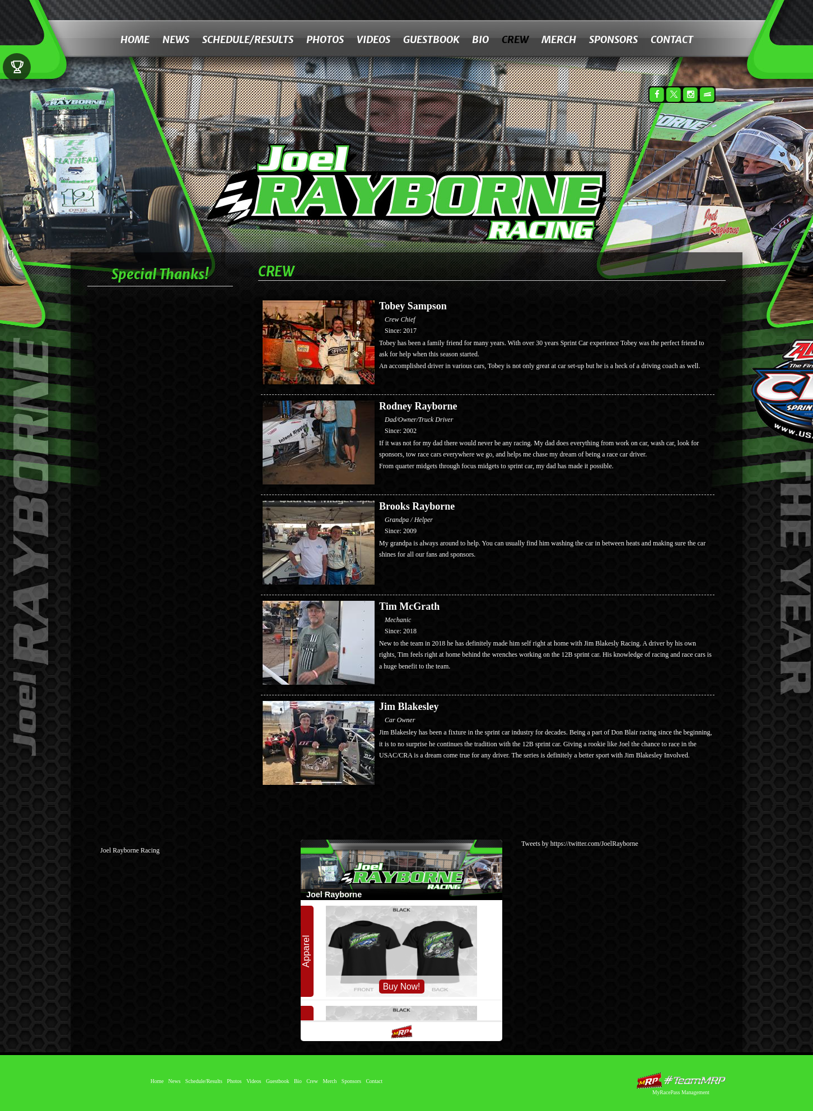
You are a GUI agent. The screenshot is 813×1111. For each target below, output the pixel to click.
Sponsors (613, 39)
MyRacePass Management (680, 1092)
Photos (325, 39)
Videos (373, 39)
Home (134, 39)
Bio (480, 39)
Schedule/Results (247, 39)
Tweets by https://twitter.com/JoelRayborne (579, 844)
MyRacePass (680, 1080)
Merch (558, 39)
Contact (672, 39)
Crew (515, 39)
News (175, 39)
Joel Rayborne (427, 178)
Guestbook (431, 39)
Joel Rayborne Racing (130, 850)
